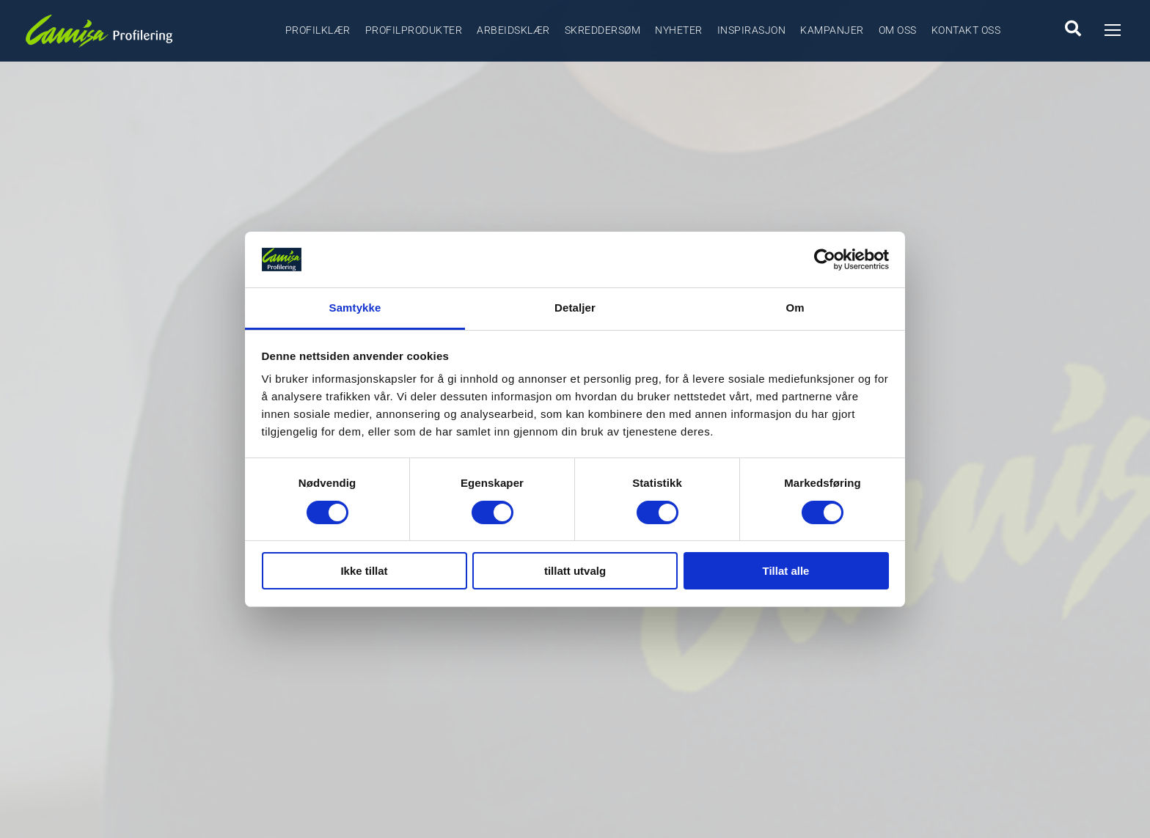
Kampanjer (832, 30)
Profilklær (318, 30)
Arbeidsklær (513, 30)
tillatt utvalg (575, 571)
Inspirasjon (751, 30)
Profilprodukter (414, 30)
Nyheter (679, 30)
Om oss (898, 30)
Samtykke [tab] (355, 307)
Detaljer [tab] (575, 307)
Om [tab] (794, 307)
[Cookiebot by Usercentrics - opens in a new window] (825, 260)
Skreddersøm (603, 30)
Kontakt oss (966, 30)
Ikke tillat (363, 571)
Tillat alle (786, 571)
